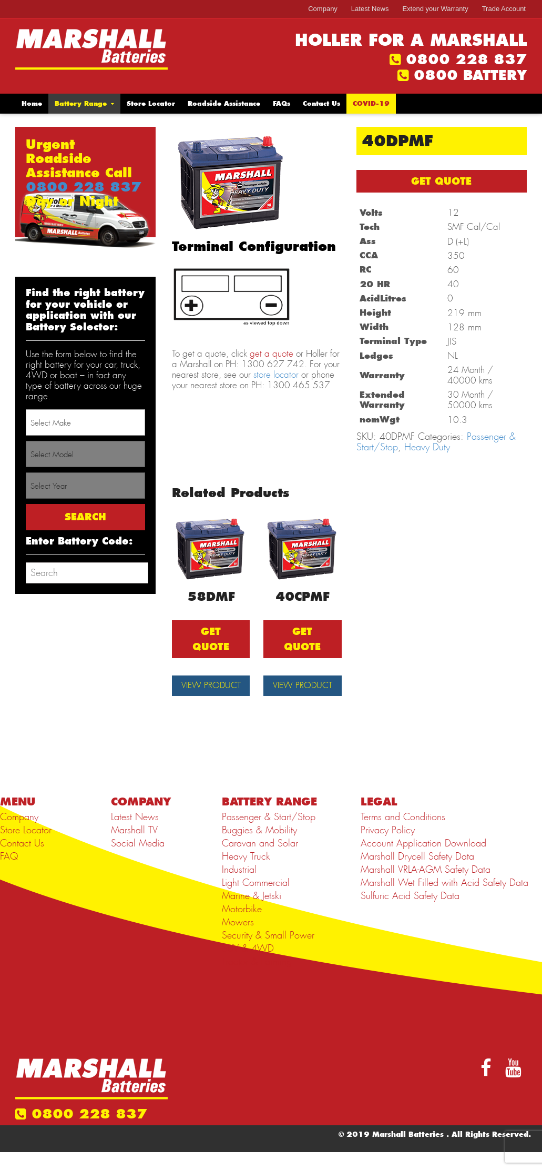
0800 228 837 (466, 59)
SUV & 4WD (248, 966)
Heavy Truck (246, 874)
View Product (210, 694)
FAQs (281, 103)
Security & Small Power (268, 953)
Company (323, 9)
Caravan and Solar (260, 861)
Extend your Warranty (435, 9)
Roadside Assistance (224, 103)
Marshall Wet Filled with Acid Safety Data (444, 900)
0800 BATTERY (470, 75)
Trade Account (504, 9)
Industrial (239, 887)
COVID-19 (371, 103)
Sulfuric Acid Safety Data (410, 914)
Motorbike (242, 927)
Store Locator (151, 103)
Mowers (238, 940)
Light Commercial (256, 900)
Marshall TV (134, 848)
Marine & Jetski (251, 914)
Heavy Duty (427, 447)
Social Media (138, 861)
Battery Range (81, 103)
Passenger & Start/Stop (268, 835)
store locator (276, 374)
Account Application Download (423, 861)
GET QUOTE (441, 181)
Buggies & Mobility (259, 848)
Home (32, 103)
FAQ (9, 874)
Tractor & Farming (257, 979)
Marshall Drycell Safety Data (417, 874)
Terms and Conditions (403, 835)
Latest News (370, 9)
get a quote (271, 353)
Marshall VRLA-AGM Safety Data (425, 887)
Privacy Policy (388, 848)
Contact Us (321, 103)
